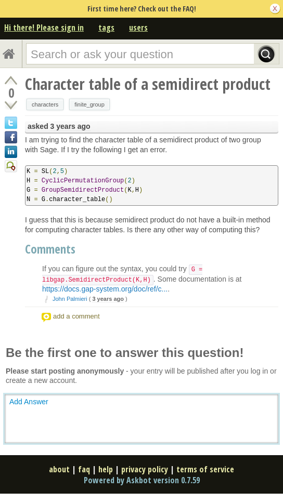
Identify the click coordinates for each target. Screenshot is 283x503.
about (59, 469)
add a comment (76, 316)
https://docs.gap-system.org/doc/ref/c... (105, 289)
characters (45, 104)
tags (106, 27)
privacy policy (144, 469)
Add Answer (28, 402)
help (105, 469)
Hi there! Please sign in (44, 27)
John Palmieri (70, 299)
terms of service (205, 469)
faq (84, 469)
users (138, 27)
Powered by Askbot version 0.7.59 (142, 480)
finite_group (89, 104)
